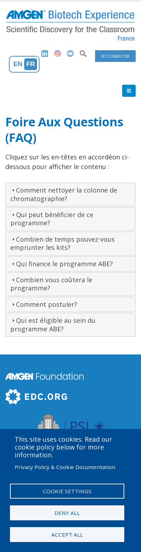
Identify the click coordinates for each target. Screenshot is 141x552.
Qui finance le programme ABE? (64, 263)
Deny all (67, 512)
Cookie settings (67, 491)
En (18, 64)
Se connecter (115, 56)
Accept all (67, 534)
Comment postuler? (46, 304)
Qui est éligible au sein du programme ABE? (52, 324)
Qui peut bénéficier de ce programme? (51, 218)
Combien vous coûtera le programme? (51, 283)
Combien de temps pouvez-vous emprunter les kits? (62, 243)
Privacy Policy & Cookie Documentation (65, 466)
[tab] (70, 194)
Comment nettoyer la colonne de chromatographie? (63, 194)
